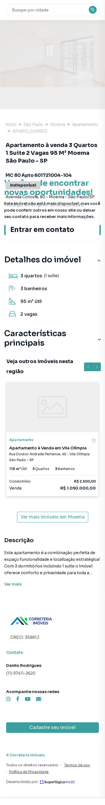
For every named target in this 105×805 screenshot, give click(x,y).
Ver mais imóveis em (53, 517)
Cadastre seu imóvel (52, 727)
